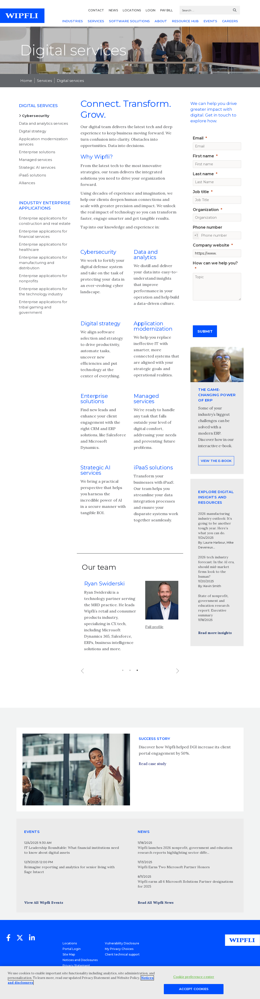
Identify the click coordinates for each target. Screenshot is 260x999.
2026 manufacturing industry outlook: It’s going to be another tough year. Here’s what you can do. (215, 523)
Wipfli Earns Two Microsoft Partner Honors (174, 867)
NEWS (113, 10)
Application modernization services (43, 141)
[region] (130, 982)
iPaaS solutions (32, 175)
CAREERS (230, 21)
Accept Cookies (194, 989)
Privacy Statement (76, 965)
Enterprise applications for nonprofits (43, 278)
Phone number (207, 227)
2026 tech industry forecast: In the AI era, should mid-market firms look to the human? (216, 567)
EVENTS (210, 21)
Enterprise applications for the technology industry (43, 291)
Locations (70, 943)
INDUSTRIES (72, 21)
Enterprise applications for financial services (43, 234)
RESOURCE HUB (185, 21)
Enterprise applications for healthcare (43, 247)
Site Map (69, 954)
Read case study (152, 781)
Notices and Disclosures (80, 960)
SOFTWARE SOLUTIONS (129, 21)
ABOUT (161, 21)
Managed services (35, 159)
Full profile (154, 635)
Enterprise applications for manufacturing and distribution (43, 262)
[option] (130, 628)
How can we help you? (215, 263)
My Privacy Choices (119, 949)
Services (44, 80)
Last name (203, 174)
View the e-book (216, 478)
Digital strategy (32, 131)
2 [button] (130, 679)
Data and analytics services (43, 123)
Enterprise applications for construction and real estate (45, 221)
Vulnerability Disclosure (122, 943)
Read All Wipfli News (155, 902)
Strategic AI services (37, 167)
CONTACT (96, 10)
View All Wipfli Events (43, 902)
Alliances (27, 183)
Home (26, 80)
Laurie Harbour (214, 542)
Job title (201, 192)
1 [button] (122, 679)
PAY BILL (166, 10)
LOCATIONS (132, 10)
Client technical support (122, 954)
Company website (211, 245)
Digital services (70, 80)
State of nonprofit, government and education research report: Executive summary (213, 605)
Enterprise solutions (37, 152)
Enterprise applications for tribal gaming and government (43, 307)
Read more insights (215, 633)
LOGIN (150, 10)
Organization (206, 209)
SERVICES (96, 21)
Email (198, 138)
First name (203, 156)
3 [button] (137, 679)
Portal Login (72, 949)
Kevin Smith (212, 586)
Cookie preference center (193, 977)
